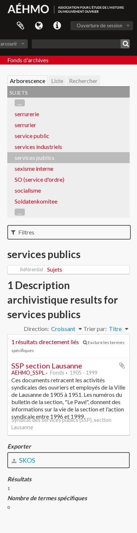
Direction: (36, 328)
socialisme (28, 190)
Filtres (22, 232)
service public (32, 135)
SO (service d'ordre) (39, 179)
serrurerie (27, 113)
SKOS (23, 460)
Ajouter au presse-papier (122, 365)
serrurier (25, 124)
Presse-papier (20, 26)
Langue (39, 26)
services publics (34, 157)
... (20, 102)
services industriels (38, 146)
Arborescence (27, 80)
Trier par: (95, 328)
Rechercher (83, 80)
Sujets (54, 269)
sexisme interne (34, 168)
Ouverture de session (99, 25)
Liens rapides (57, 26)
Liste (57, 80)
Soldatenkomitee (36, 201)
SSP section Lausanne (46, 365)
